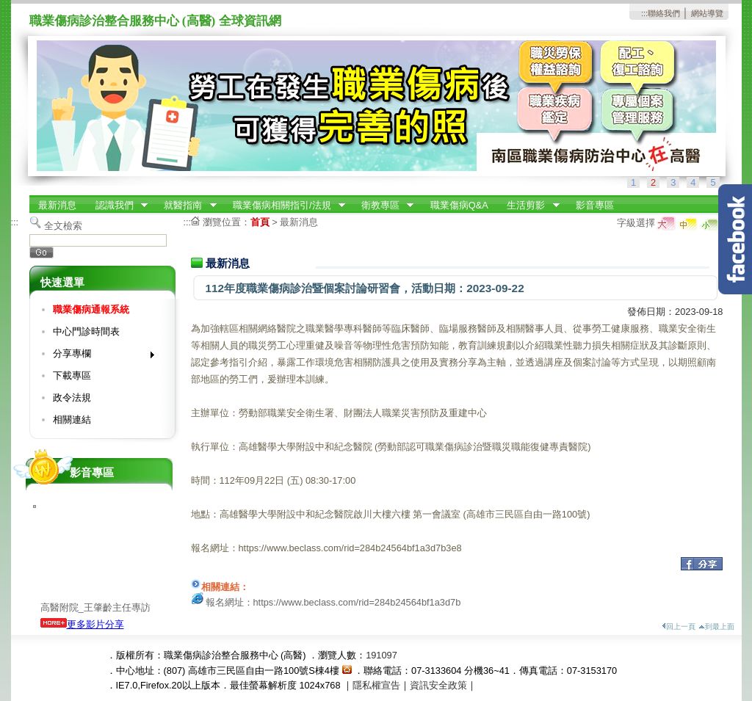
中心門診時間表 (86, 331)
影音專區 (595, 205)
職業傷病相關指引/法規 (284, 205)
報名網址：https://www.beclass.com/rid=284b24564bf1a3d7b (333, 602)
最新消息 (57, 205)
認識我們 (117, 205)
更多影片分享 (82, 624)
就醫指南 (186, 205)
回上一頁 (678, 626)
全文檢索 (63, 225)
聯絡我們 (664, 13)
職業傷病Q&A (459, 205)
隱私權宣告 (376, 685)
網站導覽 (707, 13)
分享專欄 (99, 356)
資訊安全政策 (438, 685)
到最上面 (716, 626)
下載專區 (72, 375)
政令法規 (72, 397)
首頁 (260, 222)
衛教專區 (382, 205)
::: (644, 13)
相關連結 (72, 419)
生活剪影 (529, 205)
